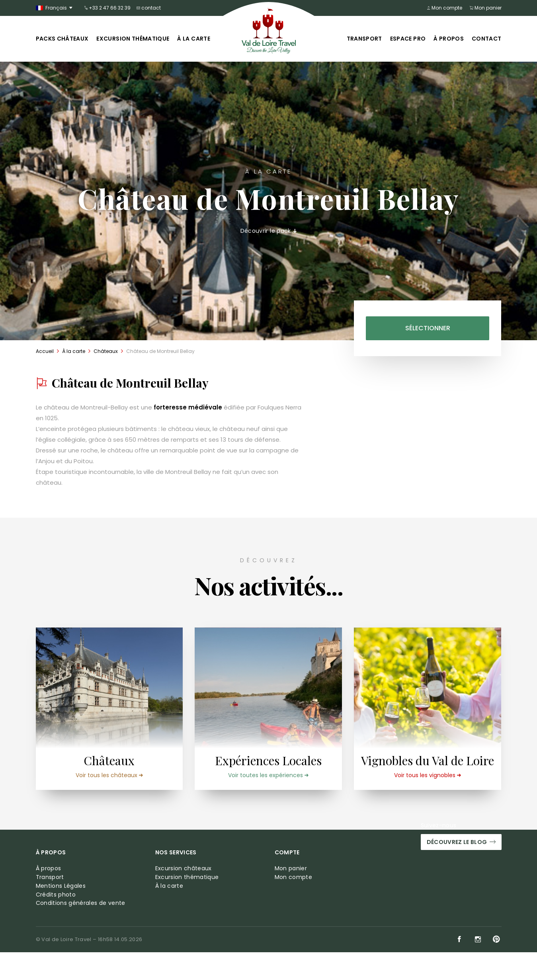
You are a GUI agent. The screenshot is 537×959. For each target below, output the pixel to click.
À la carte (193, 39)
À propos (449, 39)
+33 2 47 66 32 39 (107, 7)
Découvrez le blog (461, 849)
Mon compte (446, 7)
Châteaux (106, 351)
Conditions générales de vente (80, 909)
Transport (364, 39)
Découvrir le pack (268, 231)
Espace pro (408, 39)
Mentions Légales (61, 892)
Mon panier (486, 7)
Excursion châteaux (183, 875)
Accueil (45, 351)
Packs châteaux (62, 39)
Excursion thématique (132, 39)
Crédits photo (56, 901)
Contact (486, 39)
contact (149, 7)
